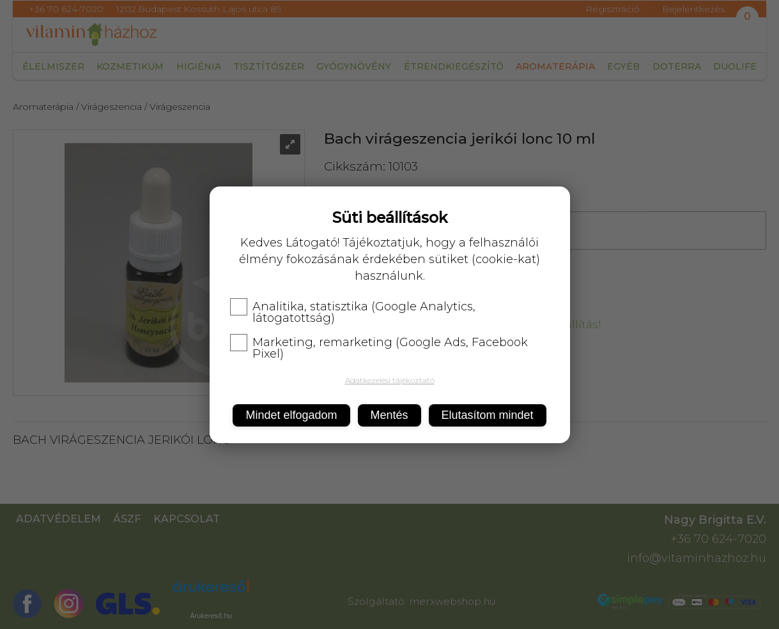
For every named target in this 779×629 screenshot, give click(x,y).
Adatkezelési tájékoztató (390, 380)
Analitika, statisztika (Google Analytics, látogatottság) (352, 312)
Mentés (389, 415)
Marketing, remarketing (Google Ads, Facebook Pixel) (379, 348)
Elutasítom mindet (488, 415)
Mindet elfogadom (291, 415)
